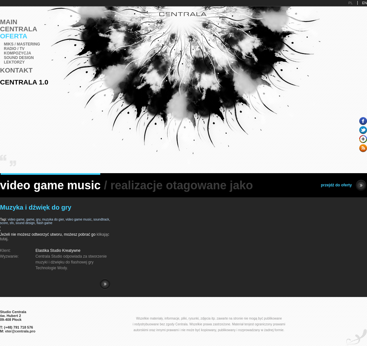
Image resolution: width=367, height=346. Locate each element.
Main (8, 21)
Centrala (18, 29)
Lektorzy (14, 62)
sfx (12, 223)
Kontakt (16, 70)
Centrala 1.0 (24, 82)
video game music (78, 219)
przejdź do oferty (343, 185)
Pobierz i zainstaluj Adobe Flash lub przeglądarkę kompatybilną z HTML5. (55, 228)
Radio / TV (14, 48)
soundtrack (101, 219)
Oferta (13, 36)
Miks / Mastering (22, 44)
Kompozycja (17, 53)
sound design (25, 223)
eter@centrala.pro (20, 331)
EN (364, 3)
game (30, 219)
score (4, 223)
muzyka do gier (53, 219)
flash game (44, 223)
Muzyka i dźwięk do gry (35, 207)
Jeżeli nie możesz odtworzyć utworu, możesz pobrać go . (55, 234)
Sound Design (19, 57)
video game (16, 219)
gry (38, 219)
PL (350, 3)
